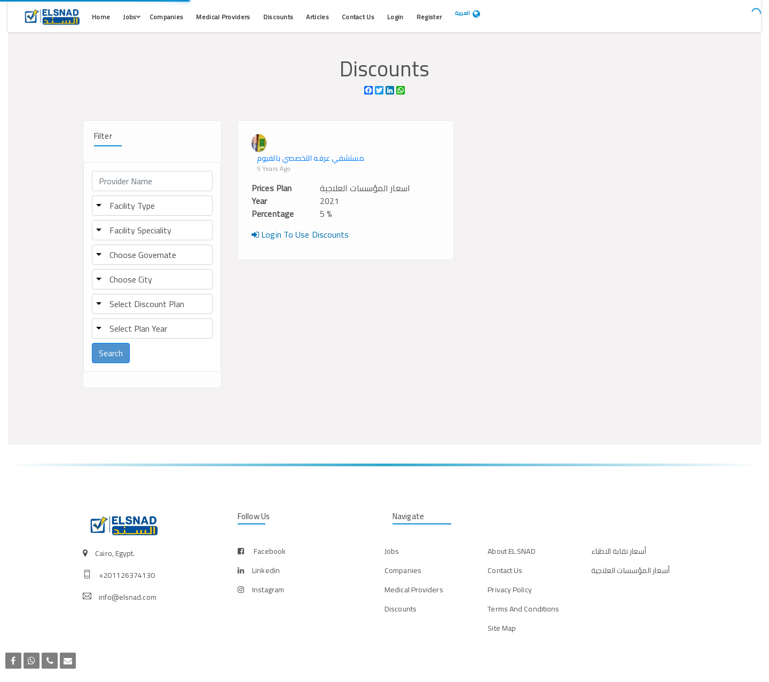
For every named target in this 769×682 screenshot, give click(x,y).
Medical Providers (223, 17)
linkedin (266, 570)
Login (395, 17)
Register (429, 17)
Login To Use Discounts (300, 234)
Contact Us (358, 17)
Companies (167, 17)
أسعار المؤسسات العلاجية (630, 570)
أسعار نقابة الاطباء (619, 551)
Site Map (502, 628)
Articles (317, 17)
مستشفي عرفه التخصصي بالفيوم (310, 158)
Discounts (278, 17)
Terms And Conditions (523, 609)
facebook (270, 551)
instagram (268, 590)
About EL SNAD (511, 551)
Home (101, 17)
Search (111, 353)
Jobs (129, 17)
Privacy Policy (509, 590)
